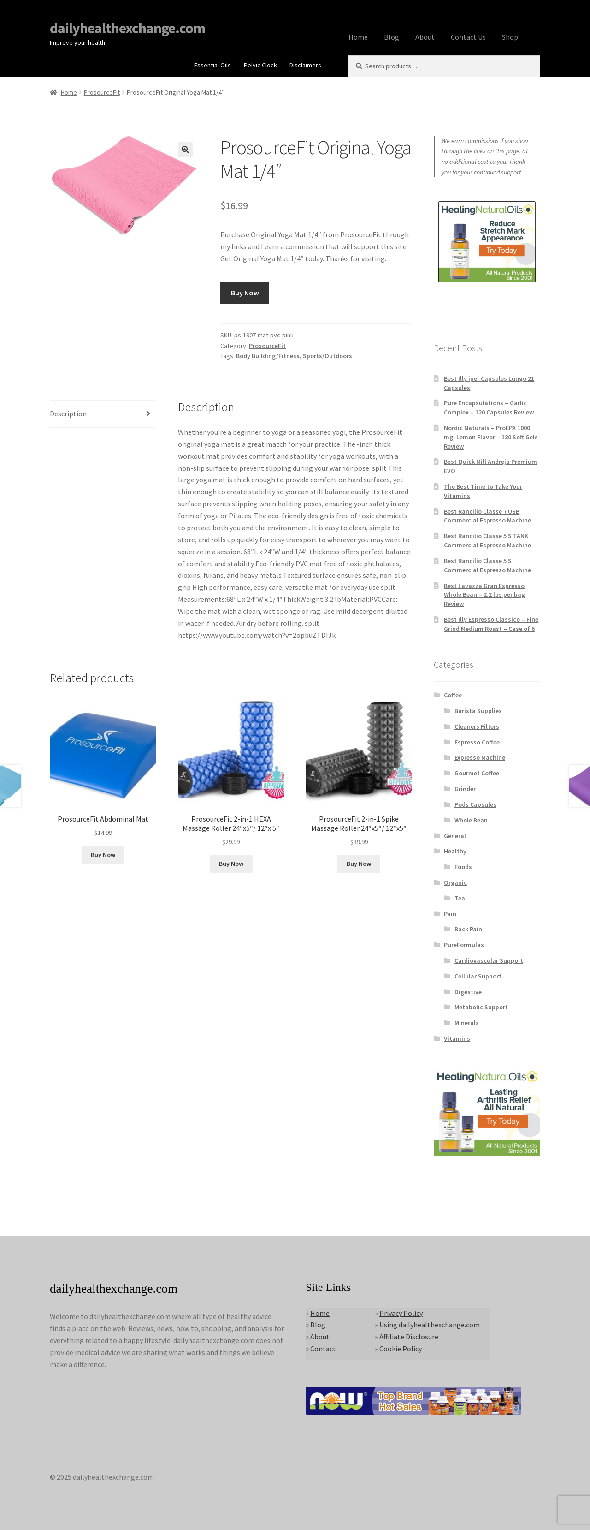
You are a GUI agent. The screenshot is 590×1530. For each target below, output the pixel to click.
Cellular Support (478, 976)
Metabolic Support (481, 1007)
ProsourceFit (102, 92)
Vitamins (457, 1038)
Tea (459, 898)
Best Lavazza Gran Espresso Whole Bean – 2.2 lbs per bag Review (484, 595)
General (455, 836)
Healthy (455, 851)
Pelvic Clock (260, 65)
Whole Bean (471, 820)
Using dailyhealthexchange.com (429, 1324)
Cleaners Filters (476, 726)
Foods (463, 867)
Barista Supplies (478, 711)
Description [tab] (68, 413)
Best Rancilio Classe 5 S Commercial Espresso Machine (487, 565)
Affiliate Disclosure (408, 1336)
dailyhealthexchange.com (127, 28)
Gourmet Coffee (476, 773)
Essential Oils (212, 65)
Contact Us (468, 37)
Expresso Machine (479, 757)
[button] (185, 149)
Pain (450, 914)
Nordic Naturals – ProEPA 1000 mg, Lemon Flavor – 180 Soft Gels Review (491, 437)
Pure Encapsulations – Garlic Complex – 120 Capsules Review (489, 407)
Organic (455, 882)
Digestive (468, 992)
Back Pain (468, 929)
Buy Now (245, 292)
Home (358, 37)
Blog (391, 37)
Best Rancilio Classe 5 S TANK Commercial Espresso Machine (487, 540)
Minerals (466, 1023)
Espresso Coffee (477, 742)
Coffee (453, 695)
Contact (323, 1348)
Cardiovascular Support (488, 960)
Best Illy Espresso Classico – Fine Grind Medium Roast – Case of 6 (491, 624)
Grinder (465, 789)
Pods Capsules (475, 804)
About (425, 37)
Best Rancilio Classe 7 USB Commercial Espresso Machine (487, 516)
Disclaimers (305, 65)
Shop (510, 37)
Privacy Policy (401, 1313)
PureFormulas (464, 945)
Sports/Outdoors (327, 356)
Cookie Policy (400, 1348)
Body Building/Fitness (268, 356)
